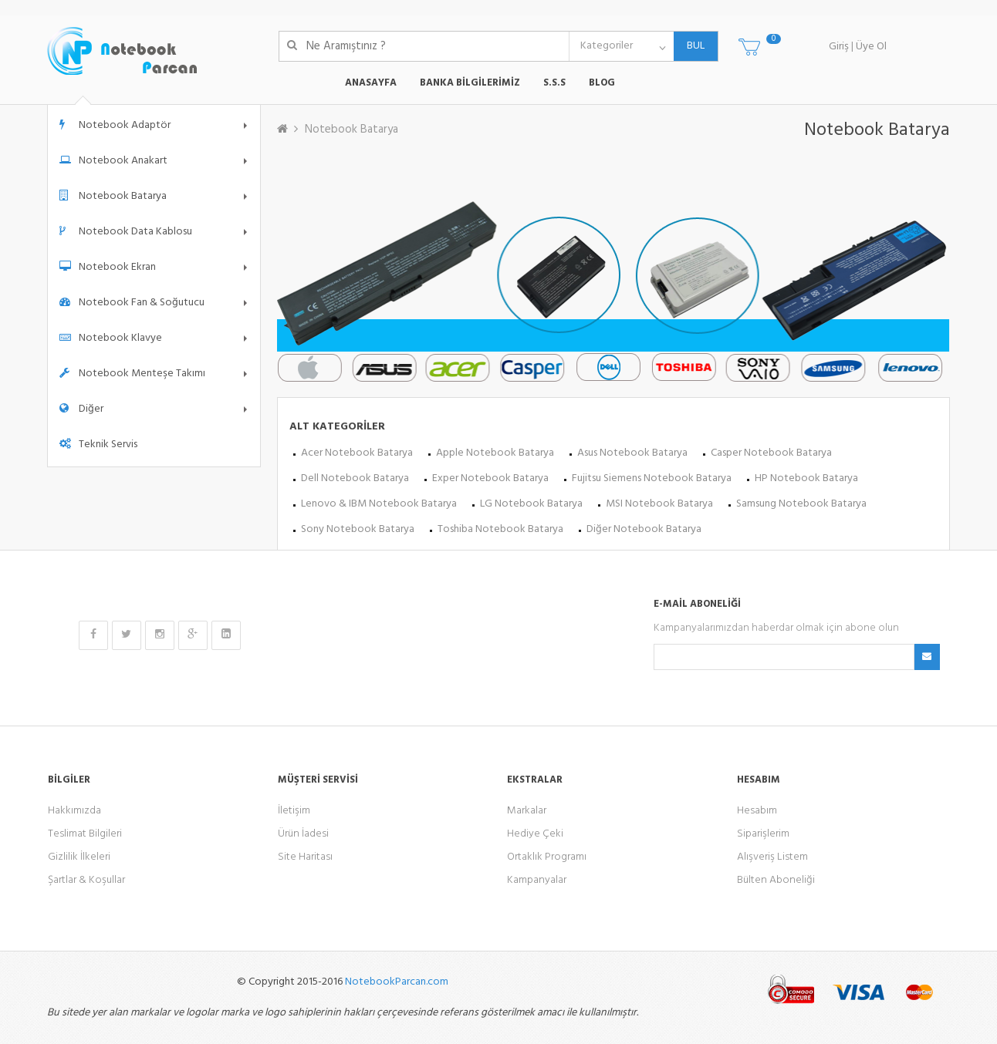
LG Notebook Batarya (531, 504)
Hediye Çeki (535, 834)
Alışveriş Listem (772, 857)
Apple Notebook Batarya (495, 453)
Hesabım (757, 811)
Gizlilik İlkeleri (79, 857)
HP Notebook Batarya (806, 478)
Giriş (839, 47)
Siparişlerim (763, 834)
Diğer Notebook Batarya (643, 529)
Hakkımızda (74, 811)
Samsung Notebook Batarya (801, 504)
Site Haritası (305, 857)
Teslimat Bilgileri (85, 834)
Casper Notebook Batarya (771, 453)
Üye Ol (871, 47)
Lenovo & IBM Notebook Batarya (379, 504)
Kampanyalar (536, 880)
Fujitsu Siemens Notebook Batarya (652, 478)
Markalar (526, 811)
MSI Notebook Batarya (659, 504)
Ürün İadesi (303, 834)
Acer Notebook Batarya (357, 453)
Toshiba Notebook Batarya (500, 529)
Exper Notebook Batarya (490, 478)
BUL (689, 46)
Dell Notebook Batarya (355, 478)
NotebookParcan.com (396, 982)
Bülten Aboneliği (776, 880)
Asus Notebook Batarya (632, 453)
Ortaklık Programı (546, 857)
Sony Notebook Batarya (357, 529)
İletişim (294, 811)
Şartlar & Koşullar (86, 880)
